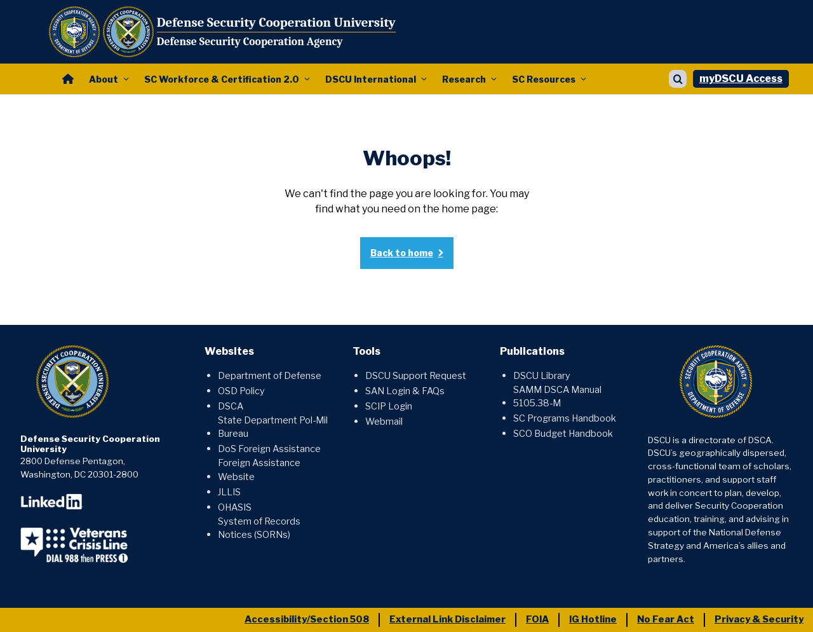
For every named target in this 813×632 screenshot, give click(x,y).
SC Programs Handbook (564, 418)
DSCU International (370, 79)
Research (464, 79)
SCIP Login (388, 406)
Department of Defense (269, 375)
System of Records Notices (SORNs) (259, 528)
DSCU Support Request (415, 375)
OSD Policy (241, 391)
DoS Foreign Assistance (269, 449)
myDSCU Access (741, 78)
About (103, 79)
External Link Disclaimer (447, 619)
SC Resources (543, 79)
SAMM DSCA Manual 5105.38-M (557, 396)
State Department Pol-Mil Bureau (273, 427)
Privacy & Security (759, 619)
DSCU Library (541, 375)
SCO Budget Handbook (563, 433)
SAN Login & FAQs (405, 391)
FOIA (537, 619)
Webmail (384, 421)
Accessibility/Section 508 (307, 619)
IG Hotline (593, 619)
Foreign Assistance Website (259, 470)
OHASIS (235, 507)
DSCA (230, 406)
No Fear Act (665, 619)
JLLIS (229, 492)
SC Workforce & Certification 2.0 (221, 79)
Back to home (401, 252)
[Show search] (678, 79)
